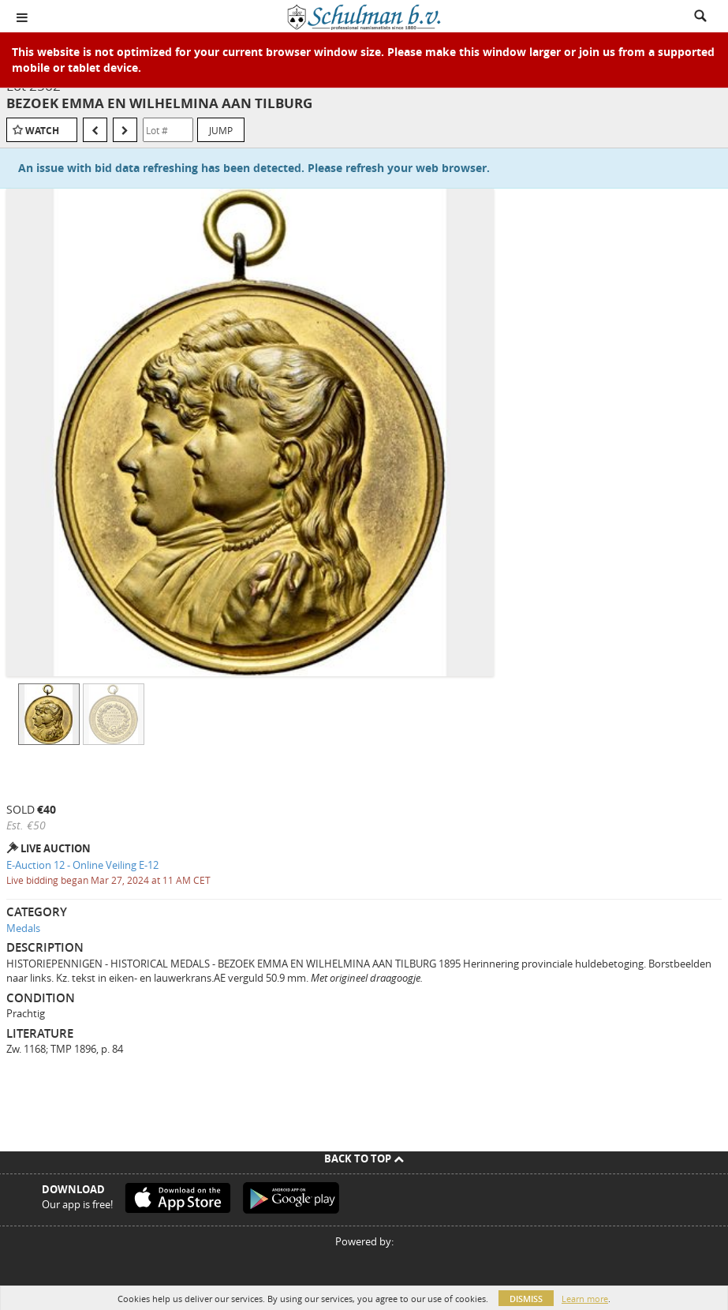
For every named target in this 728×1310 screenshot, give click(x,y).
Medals (23, 928)
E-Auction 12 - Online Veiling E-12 (82, 865)
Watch (42, 130)
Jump (221, 130)
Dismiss (526, 1298)
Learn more (585, 1298)
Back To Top (364, 1158)
